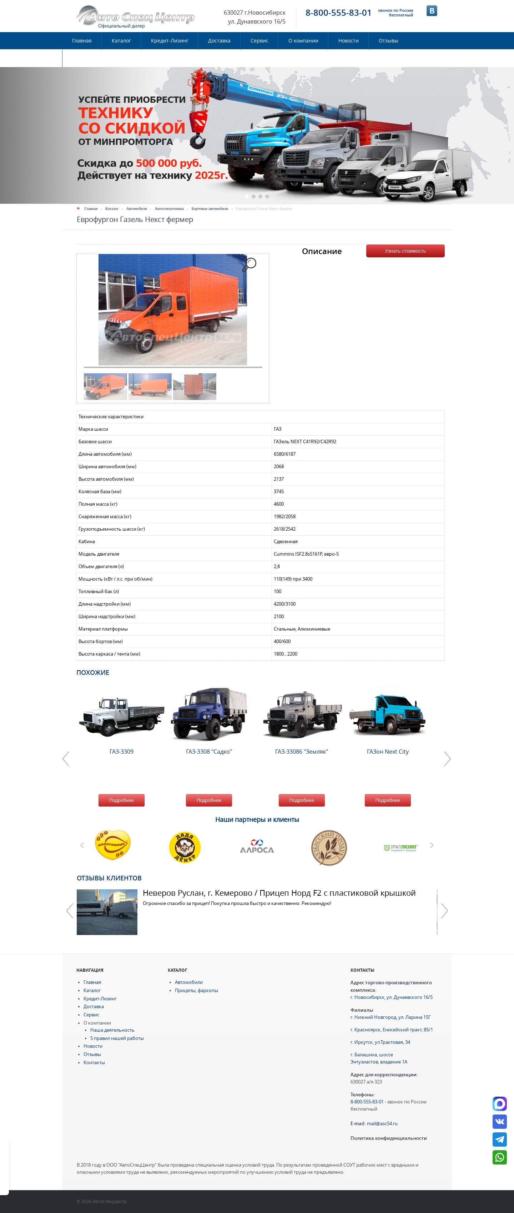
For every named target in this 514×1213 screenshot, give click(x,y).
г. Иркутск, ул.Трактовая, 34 (380, 1042)
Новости (348, 40)
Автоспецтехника (169, 208)
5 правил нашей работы (117, 1038)
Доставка (219, 40)
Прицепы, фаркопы (196, 990)
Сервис (259, 40)
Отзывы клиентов (109, 878)
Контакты (84, 58)
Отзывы (388, 40)
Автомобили (136, 208)
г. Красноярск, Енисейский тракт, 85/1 (392, 1030)
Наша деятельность (112, 1030)
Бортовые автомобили (210, 208)
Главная (82, 40)
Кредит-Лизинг (169, 40)
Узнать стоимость (405, 251)
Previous (69, 911)
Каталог (121, 40)
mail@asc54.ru (382, 1124)
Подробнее (121, 800)
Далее (444, 911)
